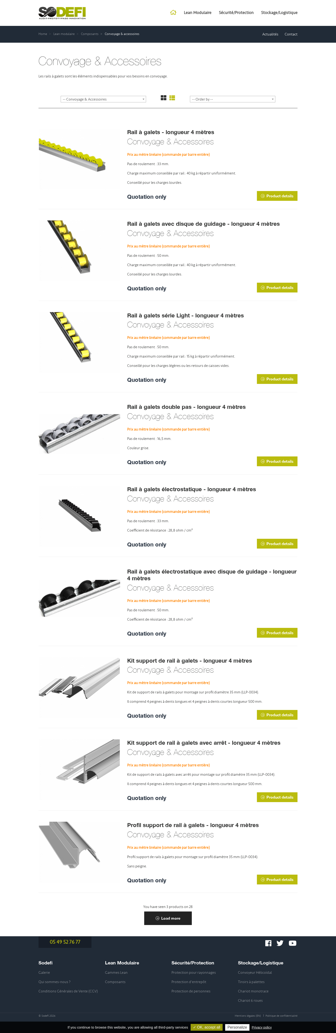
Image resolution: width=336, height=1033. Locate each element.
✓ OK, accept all (206, 1027)
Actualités (270, 34)
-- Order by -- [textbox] (202, 99)
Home (42, 34)
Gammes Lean (116, 972)
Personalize (237, 1027)
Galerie (44, 972)
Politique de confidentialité (282, 1016)
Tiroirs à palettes (251, 982)
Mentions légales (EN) (248, 1016)
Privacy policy (262, 1027)
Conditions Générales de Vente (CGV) (68, 991)
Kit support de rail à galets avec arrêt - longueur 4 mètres (203, 742)
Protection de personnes (191, 991)
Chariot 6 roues (250, 1000)
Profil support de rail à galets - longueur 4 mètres (193, 825)
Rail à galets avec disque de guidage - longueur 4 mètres (203, 223)
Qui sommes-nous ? (54, 982)
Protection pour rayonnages (194, 972)
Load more (168, 918)
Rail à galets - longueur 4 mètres (170, 132)
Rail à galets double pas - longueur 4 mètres (186, 406)
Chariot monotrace (253, 991)
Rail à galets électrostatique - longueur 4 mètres (191, 489)
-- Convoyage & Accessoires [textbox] (85, 99)
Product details (277, 196)
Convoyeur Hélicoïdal (255, 972)
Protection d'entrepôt (189, 982)
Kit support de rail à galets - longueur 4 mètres (189, 660)
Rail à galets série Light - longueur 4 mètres (185, 315)
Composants (89, 34)
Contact (291, 34)
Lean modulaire (64, 34)
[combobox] (103, 99)
